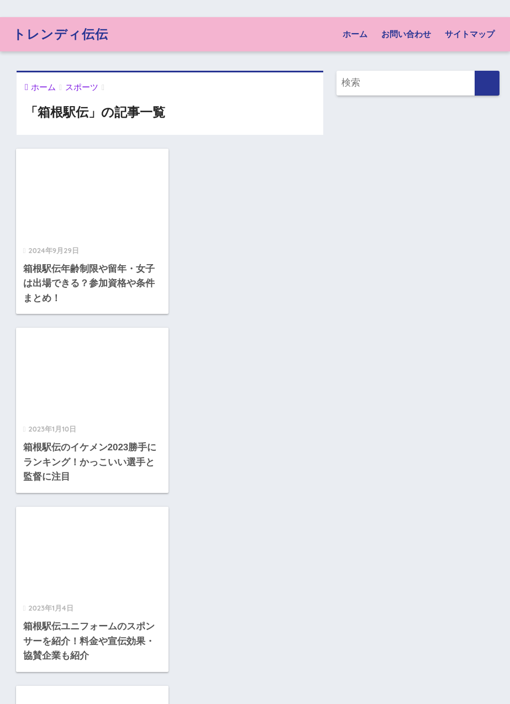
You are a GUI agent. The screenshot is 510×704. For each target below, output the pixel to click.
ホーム (355, 34)
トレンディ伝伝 (60, 34)
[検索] (487, 83)
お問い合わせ (406, 34)
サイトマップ (470, 34)
